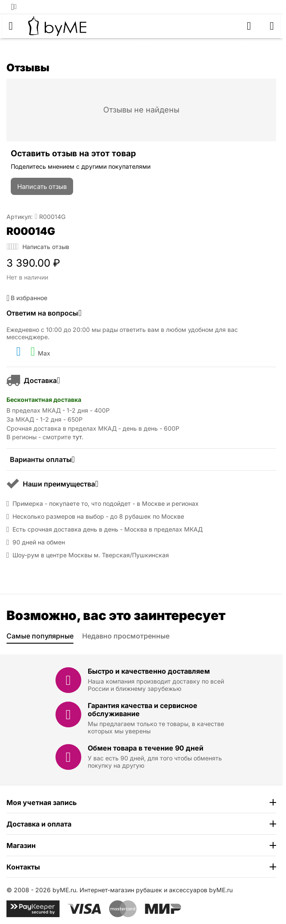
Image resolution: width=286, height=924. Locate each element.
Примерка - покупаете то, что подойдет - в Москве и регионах (105, 503)
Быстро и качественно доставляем (149, 671)
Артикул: (19, 216)
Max (40, 352)
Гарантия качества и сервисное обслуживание (142, 709)
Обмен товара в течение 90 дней (145, 748)
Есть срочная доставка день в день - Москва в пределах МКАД (107, 529)
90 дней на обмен (38, 542)
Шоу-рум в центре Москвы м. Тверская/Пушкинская (90, 555)
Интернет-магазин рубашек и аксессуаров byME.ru (156, 890)
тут (77, 437)
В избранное (26, 298)
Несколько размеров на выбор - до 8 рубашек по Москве (98, 516)
